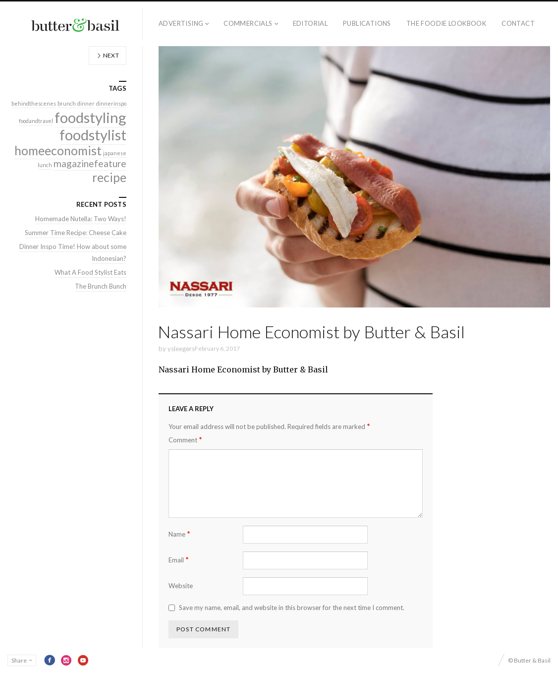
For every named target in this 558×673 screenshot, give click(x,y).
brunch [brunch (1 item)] (66, 103)
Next (107, 55)
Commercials (247, 23)
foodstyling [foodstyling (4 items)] (90, 117)
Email (178, 559)
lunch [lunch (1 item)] (45, 165)
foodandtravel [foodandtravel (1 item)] (36, 121)
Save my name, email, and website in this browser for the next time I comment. (291, 608)
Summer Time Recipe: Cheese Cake (75, 233)
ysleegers (181, 349)
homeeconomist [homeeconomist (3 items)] (58, 150)
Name (179, 534)
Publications (367, 23)
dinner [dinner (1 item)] (86, 103)
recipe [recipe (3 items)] (109, 177)
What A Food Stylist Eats (90, 272)
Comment (185, 439)
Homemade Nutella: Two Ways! (80, 219)
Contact (518, 23)
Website (180, 586)
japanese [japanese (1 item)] (114, 153)
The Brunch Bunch (100, 286)
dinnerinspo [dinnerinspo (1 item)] (111, 103)
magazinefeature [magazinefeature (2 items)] (90, 163)
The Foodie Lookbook (446, 23)
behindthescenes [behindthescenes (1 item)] (33, 103)
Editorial (310, 23)
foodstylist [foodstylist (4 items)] (92, 134)
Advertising (181, 23)
